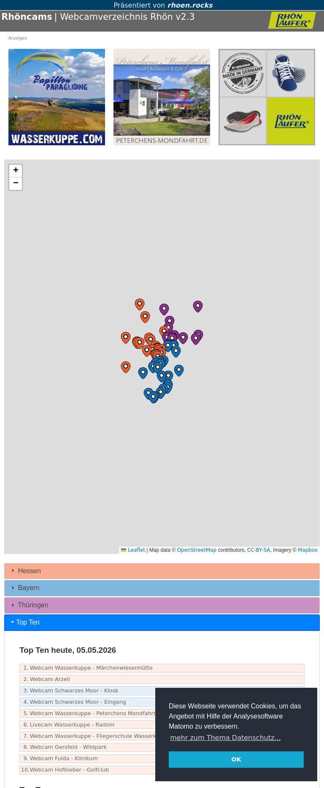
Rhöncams (26, 17)
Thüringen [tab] (28, 605)
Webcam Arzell (45, 679)
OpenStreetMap (196, 550)
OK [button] (236, 759)
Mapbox (308, 550)
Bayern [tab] (24, 587)
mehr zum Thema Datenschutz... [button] (225, 738)
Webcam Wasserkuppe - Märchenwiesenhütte (87, 668)
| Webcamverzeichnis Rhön (113, 17)
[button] (151, 340)
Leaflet (133, 550)
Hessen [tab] (25, 570)
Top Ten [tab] (24, 622)
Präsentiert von (161, 5)
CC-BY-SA (258, 550)
